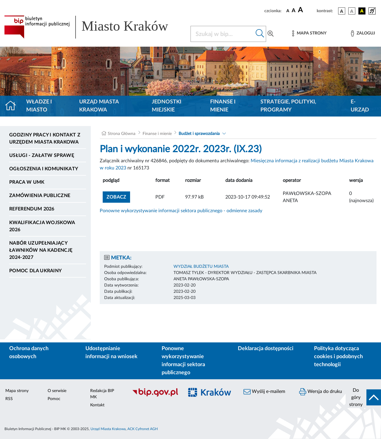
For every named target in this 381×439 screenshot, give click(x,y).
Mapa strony (17, 391)
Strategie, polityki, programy (288, 106)
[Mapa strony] (309, 33)
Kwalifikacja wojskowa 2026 (42, 226)
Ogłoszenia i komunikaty (43, 168)
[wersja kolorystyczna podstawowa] (341, 11)
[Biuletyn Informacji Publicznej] (155, 396)
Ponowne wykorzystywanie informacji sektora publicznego (183, 360)
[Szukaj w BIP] (222, 34)
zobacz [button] (118, 196)
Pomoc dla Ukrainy (35, 270)
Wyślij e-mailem (264, 391)
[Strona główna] (12, 106)
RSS (9, 399)
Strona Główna (121, 134)
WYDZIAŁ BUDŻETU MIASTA (201, 267)
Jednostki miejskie (166, 106)
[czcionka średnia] (293, 11)
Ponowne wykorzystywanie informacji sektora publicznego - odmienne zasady (181, 210)
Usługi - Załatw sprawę (41, 155)
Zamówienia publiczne (39, 195)
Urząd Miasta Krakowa (99, 106)
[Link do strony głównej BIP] (93, 27)
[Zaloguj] (363, 33)
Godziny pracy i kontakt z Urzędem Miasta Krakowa (44, 138)
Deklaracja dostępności (265, 348)
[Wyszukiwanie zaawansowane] (271, 34)
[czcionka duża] (306, 10)
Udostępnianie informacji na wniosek (111, 352)
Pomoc (54, 399)
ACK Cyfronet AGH (142, 429)
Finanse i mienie (222, 106)
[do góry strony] (363, 397)
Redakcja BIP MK (102, 394)
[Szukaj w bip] (260, 34)
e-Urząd (360, 106)
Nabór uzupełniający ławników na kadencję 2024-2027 (40, 250)
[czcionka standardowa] (288, 10)
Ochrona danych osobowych (29, 352)
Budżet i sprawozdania (199, 134)
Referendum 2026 (31, 209)
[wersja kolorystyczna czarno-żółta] (361, 11)
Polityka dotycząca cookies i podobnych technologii (338, 356)
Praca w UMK (27, 182)
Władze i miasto (39, 106)
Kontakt (97, 405)
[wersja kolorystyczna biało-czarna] (351, 11)
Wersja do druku (320, 391)
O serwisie (57, 391)
